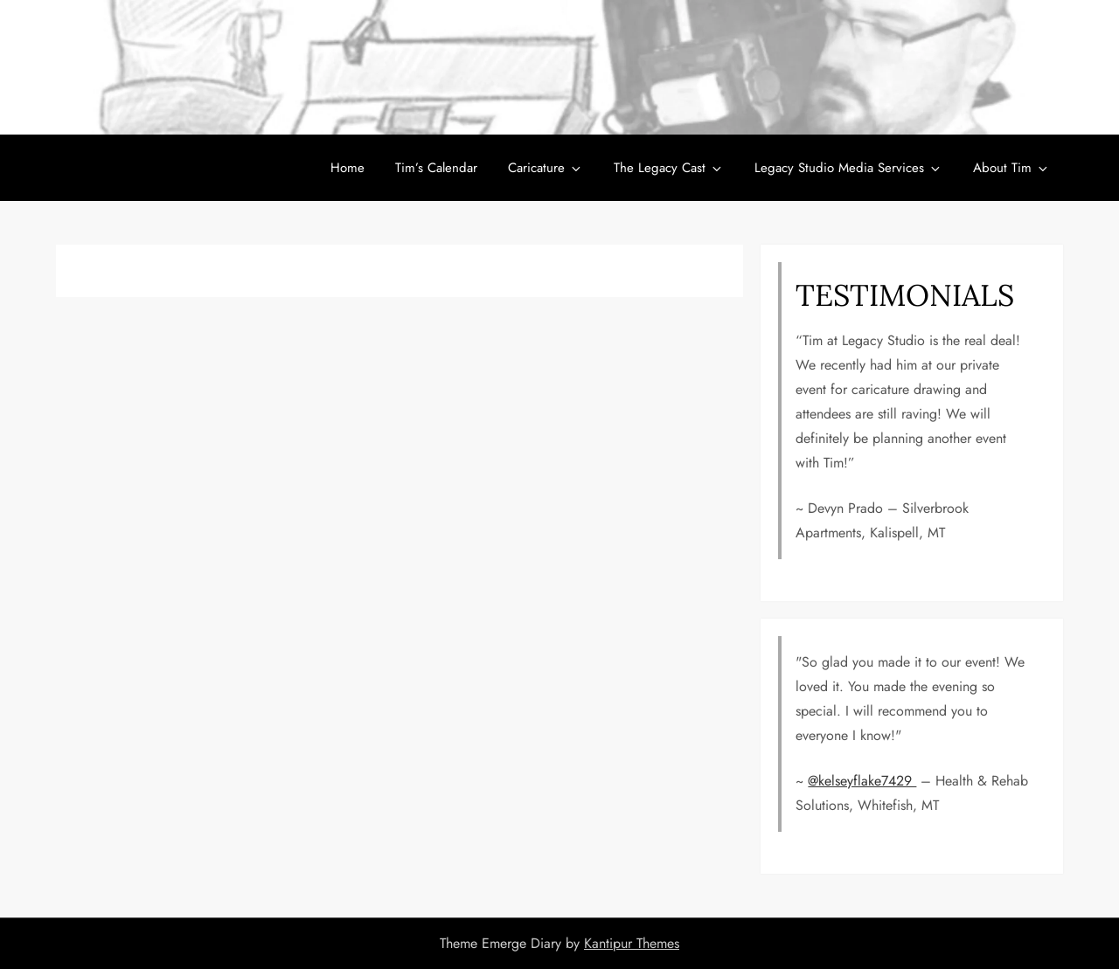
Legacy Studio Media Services (848, 167)
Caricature (545, 167)
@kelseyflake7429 (862, 781)
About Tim (1011, 167)
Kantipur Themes (631, 943)
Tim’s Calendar (436, 167)
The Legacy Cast (669, 167)
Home (347, 167)
